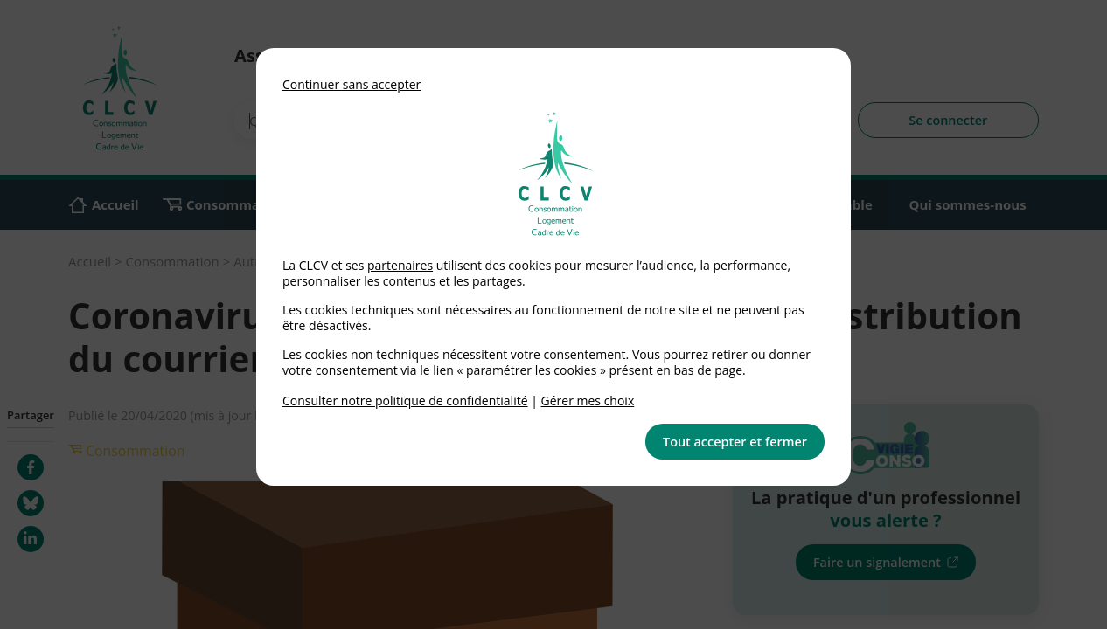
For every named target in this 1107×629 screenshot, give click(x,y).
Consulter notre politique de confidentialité (405, 400)
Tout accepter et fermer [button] (735, 441)
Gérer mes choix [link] (588, 400)
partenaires (400, 265)
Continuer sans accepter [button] (351, 84)
